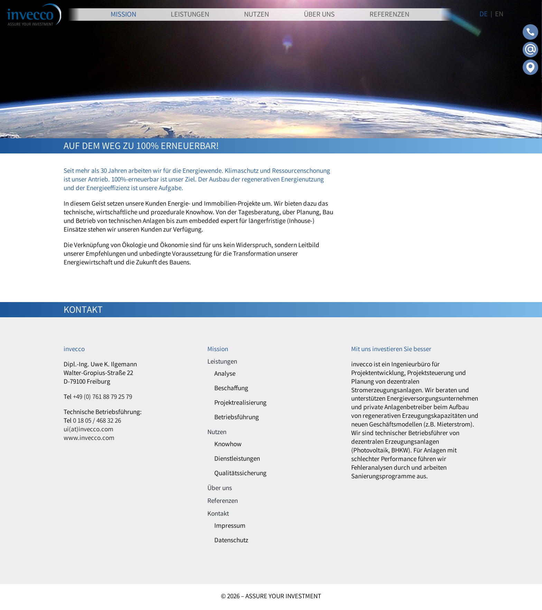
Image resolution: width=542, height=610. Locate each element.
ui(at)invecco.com (88, 430)
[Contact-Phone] (530, 27)
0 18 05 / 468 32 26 (97, 421)
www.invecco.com (89, 438)
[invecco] (34, 6)
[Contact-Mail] (530, 45)
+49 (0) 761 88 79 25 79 (102, 397)
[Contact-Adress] (530, 62)
